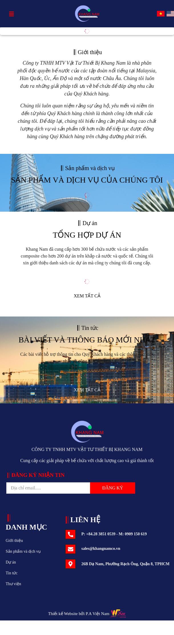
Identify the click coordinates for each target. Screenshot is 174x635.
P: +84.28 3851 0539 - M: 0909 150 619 (114, 534)
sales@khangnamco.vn (100, 548)
